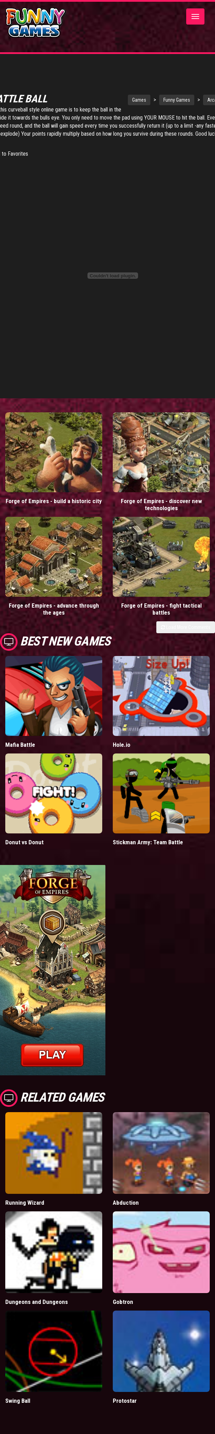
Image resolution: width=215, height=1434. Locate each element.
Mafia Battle (20, 745)
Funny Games (182, 101)
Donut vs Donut (24, 843)
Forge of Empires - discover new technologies (161, 506)
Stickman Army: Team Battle (148, 843)
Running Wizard (24, 1203)
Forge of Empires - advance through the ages (54, 610)
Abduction (126, 1203)
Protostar (125, 1401)
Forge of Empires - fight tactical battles (161, 610)
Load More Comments (185, 628)
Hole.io (121, 745)
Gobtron (123, 1302)
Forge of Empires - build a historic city (54, 502)
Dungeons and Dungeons (36, 1302)
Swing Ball (17, 1401)
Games (144, 101)
